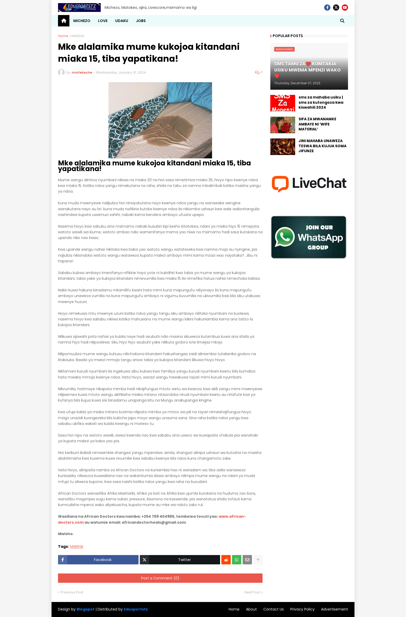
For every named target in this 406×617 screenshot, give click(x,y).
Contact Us (273, 609)
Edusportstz (136, 609)
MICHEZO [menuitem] (81, 20)
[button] (342, 20)
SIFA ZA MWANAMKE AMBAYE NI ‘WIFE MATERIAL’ (317, 124)
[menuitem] (63, 20)
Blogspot (86, 609)
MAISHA (77, 35)
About (251, 609)
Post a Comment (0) (160, 578)
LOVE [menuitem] (102, 20)
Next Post (252, 592)
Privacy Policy (302, 609)
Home (63, 35)
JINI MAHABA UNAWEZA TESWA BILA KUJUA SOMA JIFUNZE (322, 145)
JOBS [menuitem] (141, 20)
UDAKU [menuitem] (121, 20)
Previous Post (72, 592)
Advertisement (334, 609)
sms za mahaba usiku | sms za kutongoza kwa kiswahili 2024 (321, 102)
